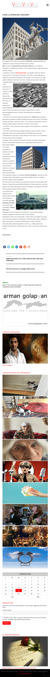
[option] (25, 350)
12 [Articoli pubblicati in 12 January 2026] (5, 587)
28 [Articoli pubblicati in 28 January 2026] (18, 593)
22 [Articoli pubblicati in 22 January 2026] (25, 590)
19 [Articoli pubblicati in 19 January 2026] (5, 590)
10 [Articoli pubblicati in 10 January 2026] (38, 584)
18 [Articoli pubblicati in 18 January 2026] (44, 587)
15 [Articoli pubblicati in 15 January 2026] (25, 587)
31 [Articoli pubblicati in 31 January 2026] (38, 593)
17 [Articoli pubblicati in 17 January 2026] (38, 587)
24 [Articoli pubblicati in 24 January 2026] (38, 590)
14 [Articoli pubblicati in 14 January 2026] (18, 587)
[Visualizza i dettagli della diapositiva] (25, 307)
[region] (25, 307)
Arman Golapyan (7, 365)
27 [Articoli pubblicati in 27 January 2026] (12, 593)
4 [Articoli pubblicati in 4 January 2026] (44, 581)
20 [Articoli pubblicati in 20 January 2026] (12, 590)
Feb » (38, 596)
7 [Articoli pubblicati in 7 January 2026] (18, 584)
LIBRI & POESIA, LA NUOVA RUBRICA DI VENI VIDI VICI (19, 668)
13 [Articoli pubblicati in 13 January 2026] (12, 587)
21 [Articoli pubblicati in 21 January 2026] (18, 590)
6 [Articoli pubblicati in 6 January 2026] (12, 584)
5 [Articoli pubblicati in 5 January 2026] (5, 584)
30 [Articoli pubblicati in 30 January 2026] (31, 593)
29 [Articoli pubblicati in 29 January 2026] (25, 593)
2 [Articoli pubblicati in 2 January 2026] (31, 581)
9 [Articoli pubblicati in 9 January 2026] (31, 584)
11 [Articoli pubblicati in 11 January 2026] (44, 584)
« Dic (12, 596)
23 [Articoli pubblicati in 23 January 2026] (31, 590)
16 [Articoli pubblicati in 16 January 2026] (31, 587)
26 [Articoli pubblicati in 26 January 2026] (5, 593)
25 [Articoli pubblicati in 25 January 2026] (44, 590)
